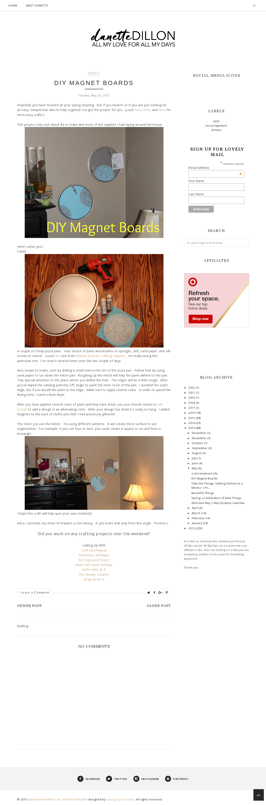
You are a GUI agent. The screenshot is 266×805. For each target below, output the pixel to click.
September (200, 448)
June (195, 463)
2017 (192, 408)
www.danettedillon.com (44, 799)
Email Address (215, 167)
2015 (192, 418)
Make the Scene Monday (94, 565)
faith (216, 121)
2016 (192, 413)
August (197, 453)
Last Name (196, 194)
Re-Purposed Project (94, 560)
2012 (192, 528)
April (195, 508)
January (197, 523)
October (198, 443)
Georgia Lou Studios (120, 799)
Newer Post (29, 605)
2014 (192, 423)
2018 (192, 403)
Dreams (216, 130)
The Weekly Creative (94, 574)
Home (13, 5)
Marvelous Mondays (94, 555)
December (199, 433)
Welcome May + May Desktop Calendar (218, 503)
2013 (192, 428)
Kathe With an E (94, 569)
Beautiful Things (202, 493)
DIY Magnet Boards (204, 478)
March (196, 513)
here (138, 110)
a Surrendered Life (204, 473)
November (199, 438)
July (194, 458)
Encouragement (216, 125)
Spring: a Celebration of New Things (216, 498)
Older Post (159, 605)
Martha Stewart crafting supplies (100, 356)
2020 (192, 397)
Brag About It (94, 579)
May (195, 468)
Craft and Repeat (94, 550)
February (198, 518)
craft (94, 73)
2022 (192, 387)
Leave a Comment (35, 592)
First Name (196, 181)
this (57, 356)
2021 (192, 392)
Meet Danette (37, 5)
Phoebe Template (75, 799)
